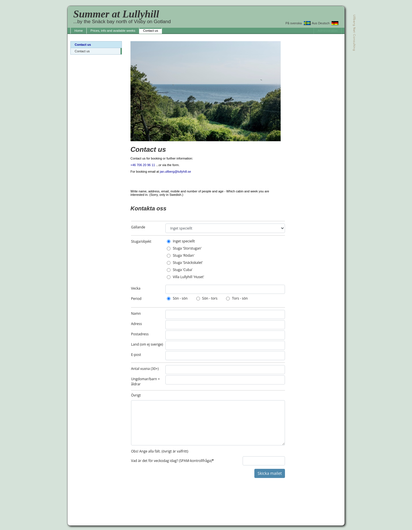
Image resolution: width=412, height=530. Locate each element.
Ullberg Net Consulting (354, 32)
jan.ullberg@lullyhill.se (175, 171)
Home (78, 30)
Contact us (150, 30)
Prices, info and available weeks (112, 30)
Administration (328, 30)
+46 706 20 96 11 (142, 165)
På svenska (298, 23)
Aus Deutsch (325, 23)
